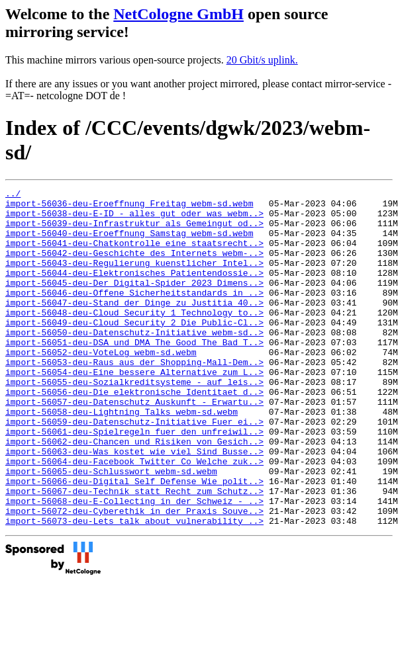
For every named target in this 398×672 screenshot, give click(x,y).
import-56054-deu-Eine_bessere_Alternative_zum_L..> (134, 409)
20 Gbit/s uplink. (262, 59)
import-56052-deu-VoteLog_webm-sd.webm (101, 386)
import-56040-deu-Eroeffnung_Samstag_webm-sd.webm (129, 243)
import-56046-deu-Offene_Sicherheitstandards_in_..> (134, 314)
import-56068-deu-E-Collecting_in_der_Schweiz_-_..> (134, 564)
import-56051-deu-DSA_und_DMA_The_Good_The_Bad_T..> (134, 374)
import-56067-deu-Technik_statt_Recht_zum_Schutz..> (134, 552)
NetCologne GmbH (178, 13)
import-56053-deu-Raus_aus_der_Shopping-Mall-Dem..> (134, 397)
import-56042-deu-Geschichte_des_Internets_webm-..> (134, 267)
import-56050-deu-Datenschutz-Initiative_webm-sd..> (134, 362)
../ (13, 195)
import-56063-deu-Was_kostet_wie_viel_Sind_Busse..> (134, 505)
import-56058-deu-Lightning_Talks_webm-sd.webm (121, 457)
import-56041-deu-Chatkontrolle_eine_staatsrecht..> (134, 255)
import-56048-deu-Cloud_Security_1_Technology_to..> (134, 338)
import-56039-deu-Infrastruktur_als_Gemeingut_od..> (134, 231)
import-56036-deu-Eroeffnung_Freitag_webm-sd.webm (129, 207)
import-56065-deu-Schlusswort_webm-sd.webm (111, 528)
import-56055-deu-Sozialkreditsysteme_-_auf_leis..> (134, 421)
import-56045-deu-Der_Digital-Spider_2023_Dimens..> (134, 302)
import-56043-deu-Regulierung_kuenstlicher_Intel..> (134, 278)
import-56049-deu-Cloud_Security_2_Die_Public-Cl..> (134, 350)
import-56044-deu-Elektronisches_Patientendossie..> (134, 290)
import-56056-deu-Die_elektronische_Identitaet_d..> (134, 433)
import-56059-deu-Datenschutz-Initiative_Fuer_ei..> (134, 469)
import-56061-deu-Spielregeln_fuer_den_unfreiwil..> (134, 481)
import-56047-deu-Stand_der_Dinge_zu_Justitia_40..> (134, 326)
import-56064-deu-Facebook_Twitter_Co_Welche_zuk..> (134, 517)
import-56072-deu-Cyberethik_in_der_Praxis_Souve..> (134, 576)
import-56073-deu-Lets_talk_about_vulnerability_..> (134, 588)
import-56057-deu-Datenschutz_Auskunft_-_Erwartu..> (134, 445)
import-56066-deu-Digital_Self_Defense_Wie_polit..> (134, 540)
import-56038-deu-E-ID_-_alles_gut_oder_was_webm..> (134, 219)
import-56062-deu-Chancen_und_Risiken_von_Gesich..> (134, 493)
